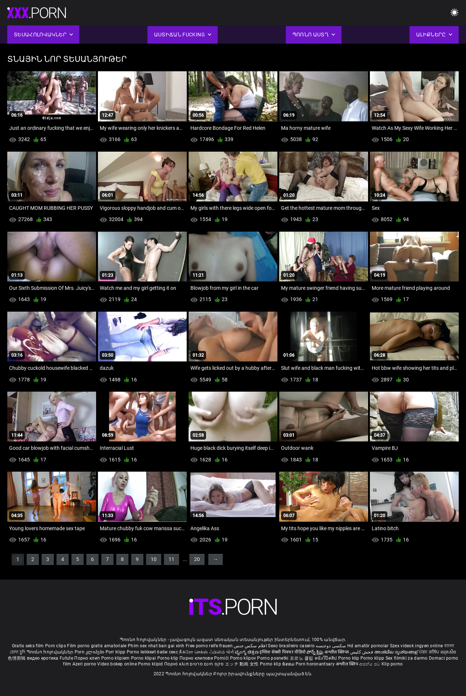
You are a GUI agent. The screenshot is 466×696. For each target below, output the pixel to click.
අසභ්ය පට (370, 664)
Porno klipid (151, 664)
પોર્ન (230, 652)
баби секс (167, 652)
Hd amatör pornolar (367, 645)
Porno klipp (373, 658)
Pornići (222, 658)
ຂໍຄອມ (289, 664)
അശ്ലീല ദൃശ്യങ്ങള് (396, 652)
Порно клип (87, 658)
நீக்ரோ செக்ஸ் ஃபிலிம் (202, 652)
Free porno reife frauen (209, 645)
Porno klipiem (116, 658)
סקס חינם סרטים (207, 664)
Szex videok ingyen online (416, 645)
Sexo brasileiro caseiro (291, 645)
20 (197, 559)
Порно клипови (196, 658)
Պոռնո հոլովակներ (51, 652)
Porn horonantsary (316, 664)
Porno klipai (144, 658)
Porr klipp (116, 652)
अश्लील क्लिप (347, 664)
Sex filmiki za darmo (407, 658)
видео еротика (43, 658)
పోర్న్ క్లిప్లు (315, 652)
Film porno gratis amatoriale (96, 645)
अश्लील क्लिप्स (337, 652)
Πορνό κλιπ (177, 664)
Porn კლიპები (90, 652)
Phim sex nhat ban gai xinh (156, 645)
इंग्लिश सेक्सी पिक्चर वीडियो (282, 652)
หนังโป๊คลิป (326, 658)
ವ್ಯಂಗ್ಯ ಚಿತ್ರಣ (247, 652)
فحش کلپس (362, 652)
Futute (66, 658)
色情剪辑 (17, 658)
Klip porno (392, 664)
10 (154, 559)
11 (171, 559)
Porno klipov (243, 658)
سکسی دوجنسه (331, 645)
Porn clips (56, 645)
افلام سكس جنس (250, 645)
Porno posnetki (273, 658)
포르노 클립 (302, 658)
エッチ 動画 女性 (242, 664)
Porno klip (168, 658)
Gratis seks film (28, 645)
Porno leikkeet (142, 652)
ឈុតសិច (448, 652)
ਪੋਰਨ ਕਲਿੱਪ (430, 652)
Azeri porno (85, 664)
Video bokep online (117, 664)
